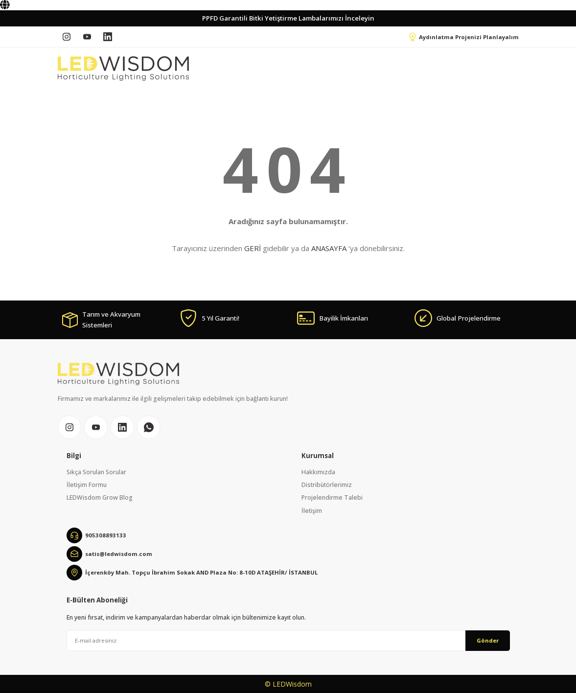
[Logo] (123, 68)
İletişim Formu (87, 485)
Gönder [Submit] (488, 640)
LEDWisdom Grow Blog (100, 497)
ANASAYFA (328, 248)
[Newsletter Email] (288, 640)
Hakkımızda (318, 472)
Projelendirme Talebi (332, 497)
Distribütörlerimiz (326, 485)
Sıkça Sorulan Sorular (96, 472)
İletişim (311, 511)
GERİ (252, 248)
